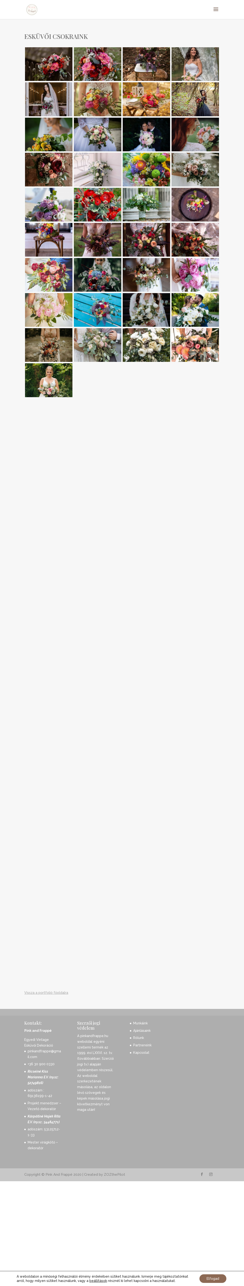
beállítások (98, 1281)
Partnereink (142, 1155)
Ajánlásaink (142, 1141)
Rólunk (138, 1148)
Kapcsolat (141, 1163)
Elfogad (213, 1279)
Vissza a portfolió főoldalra (46, 1103)
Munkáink (140, 1133)
